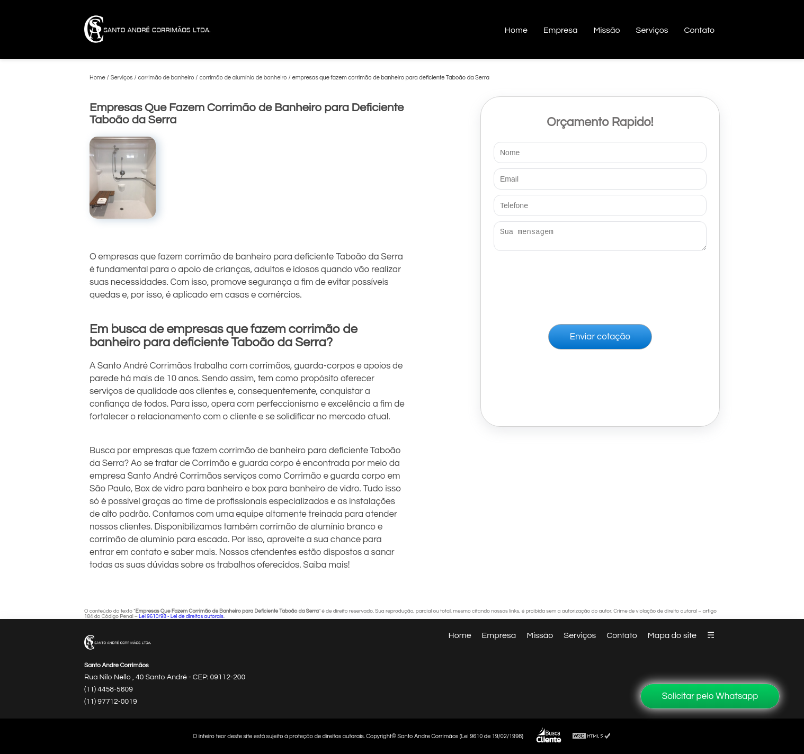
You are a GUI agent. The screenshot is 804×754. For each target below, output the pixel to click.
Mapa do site (672, 635)
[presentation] (600, 285)
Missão (606, 30)
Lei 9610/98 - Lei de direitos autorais (181, 616)
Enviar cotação (600, 340)
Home (516, 30)
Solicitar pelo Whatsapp (710, 696)
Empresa (560, 30)
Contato (699, 30)
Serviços (652, 30)
